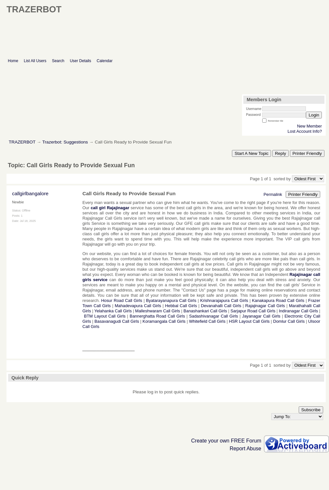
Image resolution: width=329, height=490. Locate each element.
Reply (280, 153)
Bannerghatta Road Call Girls (157, 316)
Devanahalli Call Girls (221, 305)
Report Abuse (245, 448)
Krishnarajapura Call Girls (224, 300)
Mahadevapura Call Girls (138, 305)
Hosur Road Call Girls (121, 300)
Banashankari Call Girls (205, 310)
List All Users (35, 61)
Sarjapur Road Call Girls (252, 310)
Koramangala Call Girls (164, 321)
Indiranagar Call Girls (298, 310)
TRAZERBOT (22, 142)
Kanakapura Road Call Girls (278, 300)
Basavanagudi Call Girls (116, 321)
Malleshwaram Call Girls (157, 310)
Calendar (105, 61)
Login (313, 115)
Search (58, 61)
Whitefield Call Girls (207, 321)
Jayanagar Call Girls (261, 316)
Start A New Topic (251, 153)
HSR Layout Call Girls (249, 321)
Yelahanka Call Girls (113, 310)
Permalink (273, 194)
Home (13, 61)
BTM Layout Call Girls (105, 316)
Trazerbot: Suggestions (65, 142)
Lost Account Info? (305, 131)
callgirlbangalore (30, 193)
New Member (309, 126)
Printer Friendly (307, 153)
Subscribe (311, 409)
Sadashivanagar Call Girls (213, 316)
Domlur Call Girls (289, 321)
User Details (80, 61)
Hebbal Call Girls (181, 305)
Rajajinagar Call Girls (265, 305)
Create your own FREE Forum (226, 440)
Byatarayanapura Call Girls (171, 300)
